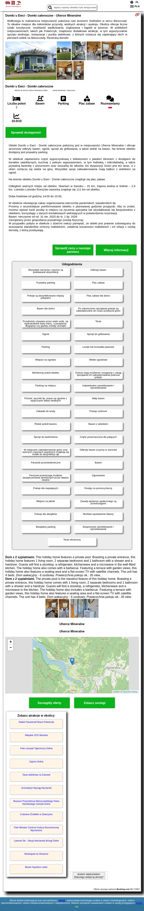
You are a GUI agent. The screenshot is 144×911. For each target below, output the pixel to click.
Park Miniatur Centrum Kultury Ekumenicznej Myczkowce (36, 829)
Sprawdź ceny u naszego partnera (73, 250)
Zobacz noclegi (94, 703)
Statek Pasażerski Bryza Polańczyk (36, 722)
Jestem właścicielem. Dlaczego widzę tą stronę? (89, 875)
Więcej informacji (116, 250)
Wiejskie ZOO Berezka (36, 735)
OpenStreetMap (130, 692)
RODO (139, 903)
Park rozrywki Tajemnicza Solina (36, 748)
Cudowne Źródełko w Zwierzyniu (36, 814)
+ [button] (10, 642)
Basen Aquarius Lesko (36, 867)
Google (61, 900)
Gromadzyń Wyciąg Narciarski (36, 788)
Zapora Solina (36, 761)
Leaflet (116, 692)
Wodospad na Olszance (36, 854)
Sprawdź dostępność (26, 132)
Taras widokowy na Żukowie (36, 774)
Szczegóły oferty (49, 703)
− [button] (10, 648)
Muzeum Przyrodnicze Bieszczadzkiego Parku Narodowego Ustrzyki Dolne (36, 802)
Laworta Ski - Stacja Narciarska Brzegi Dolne (36, 840)
